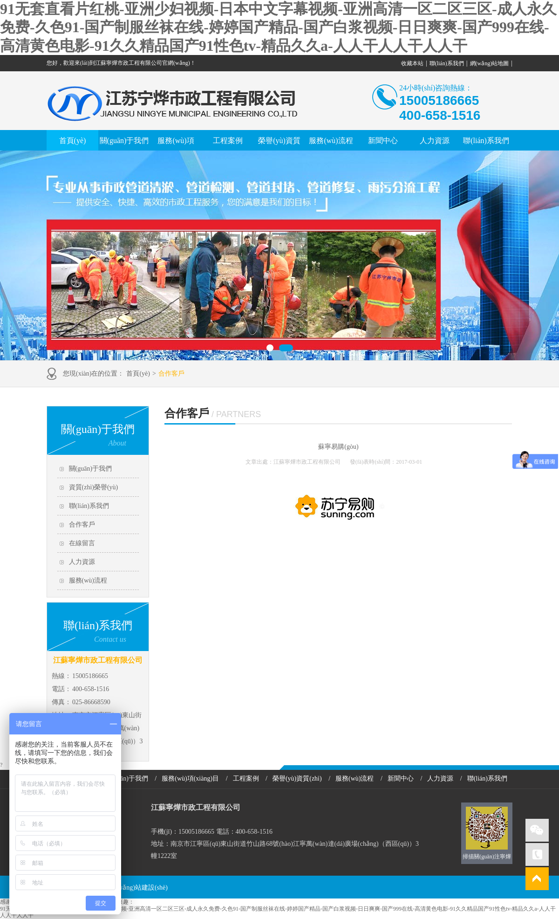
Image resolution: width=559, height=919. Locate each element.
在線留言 (82, 543)
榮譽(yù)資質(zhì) (297, 778)
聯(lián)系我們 (446, 63)
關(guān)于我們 (124, 140)
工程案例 (228, 140)
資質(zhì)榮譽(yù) (93, 487)
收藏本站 (412, 63)
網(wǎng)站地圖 (489, 63)
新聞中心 (383, 140)
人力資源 (435, 140)
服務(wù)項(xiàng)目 (190, 778)
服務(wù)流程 (331, 140)
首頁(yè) (72, 140)
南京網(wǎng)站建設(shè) (131, 887)
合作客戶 (171, 373)
